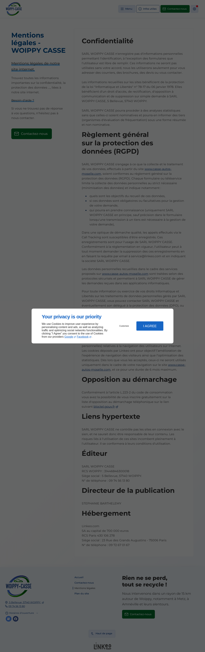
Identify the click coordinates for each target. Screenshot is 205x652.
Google (68, 336)
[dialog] (102, 326)
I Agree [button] (150, 326)
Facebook (83, 336)
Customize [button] (124, 326)
